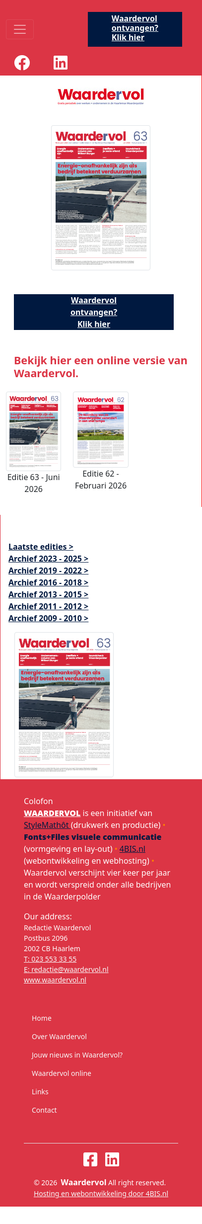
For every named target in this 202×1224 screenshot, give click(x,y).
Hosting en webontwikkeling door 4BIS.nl (101, 1193)
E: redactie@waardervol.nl (66, 969)
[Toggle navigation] (20, 29)
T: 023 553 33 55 (50, 959)
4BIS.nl (132, 848)
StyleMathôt (47, 824)
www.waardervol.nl (55, 979)
